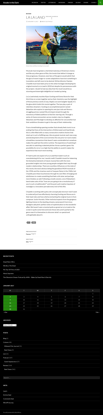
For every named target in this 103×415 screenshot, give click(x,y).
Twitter (43, 2)
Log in (5, 391)
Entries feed (7, 395)
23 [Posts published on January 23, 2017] (10, 306)
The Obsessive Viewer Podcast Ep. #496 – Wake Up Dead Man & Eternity (27, 277)
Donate (86, 2)
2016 (34, 222)
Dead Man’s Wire (9, 262)
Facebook (35, 2)
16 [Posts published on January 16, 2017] (10, 303)
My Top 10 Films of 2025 (11, 269)
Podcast (6, 358)
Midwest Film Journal (11, 346)
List (4, 354)
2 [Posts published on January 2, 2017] (10, 297)
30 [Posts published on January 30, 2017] (10, 309)
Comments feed (8, 399)
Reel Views (8, 350)
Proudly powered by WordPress (12, 412)
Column (6, 342)
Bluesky (78, 2)
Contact (93, 2)
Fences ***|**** (51, 232)
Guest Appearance (10, 361)
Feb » (97, 312)
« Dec (5, 312)
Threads (70, 2)
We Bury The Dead (9, 266)
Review (28, 13)
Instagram (61, 2)
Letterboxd (52, 2)
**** (29, 222)
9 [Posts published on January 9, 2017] (10, 300)
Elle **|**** (51, 240)
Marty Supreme (8, 273)
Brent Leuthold (46, 21)
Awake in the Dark (11, 2)
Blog (4, 338)
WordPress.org (8, 403)
